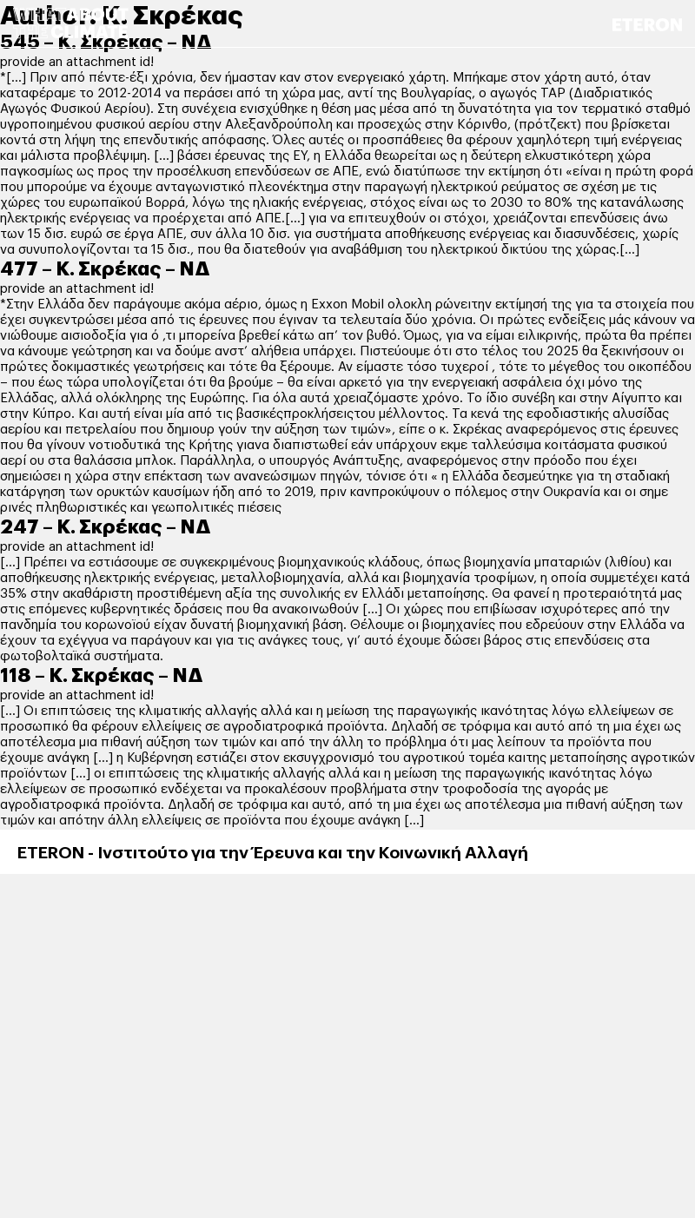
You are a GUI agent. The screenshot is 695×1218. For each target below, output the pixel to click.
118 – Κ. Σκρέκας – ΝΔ (101, 675)
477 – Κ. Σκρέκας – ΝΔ (105, 269)
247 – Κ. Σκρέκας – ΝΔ (105, 527)
